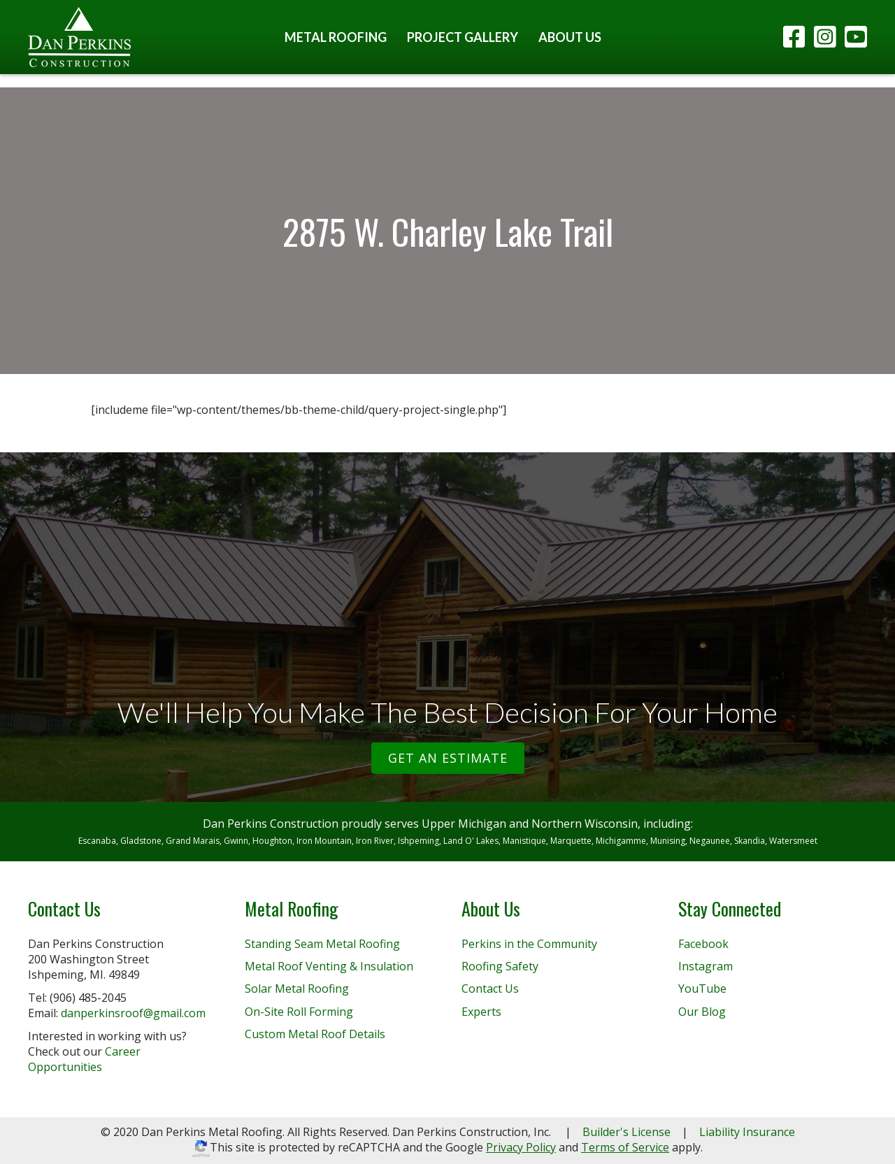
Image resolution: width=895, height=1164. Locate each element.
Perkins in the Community (529, 943)
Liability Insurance (747, 1132)
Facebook (703, 943)
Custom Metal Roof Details (315, 1034)
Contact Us (490, 988)
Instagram (705, 966)
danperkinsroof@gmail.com (133, 1013)
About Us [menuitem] (569, 37)
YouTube (702, 988)
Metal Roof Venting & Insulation (329, 966)
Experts (481, 1011)
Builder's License (626, 1132)
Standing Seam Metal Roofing (322, 943)
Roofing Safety (499, 966)
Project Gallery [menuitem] (462, 37)
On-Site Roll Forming (299, 1011)
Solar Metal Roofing (297, 988)
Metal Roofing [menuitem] (336, 37)
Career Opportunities (84, 1059)
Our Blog (702, 1011)
